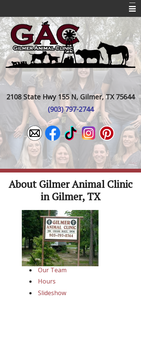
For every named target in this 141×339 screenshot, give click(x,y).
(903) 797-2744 (71, 109)
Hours (47, 281)
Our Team (52, 270)
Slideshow (52, 293)
